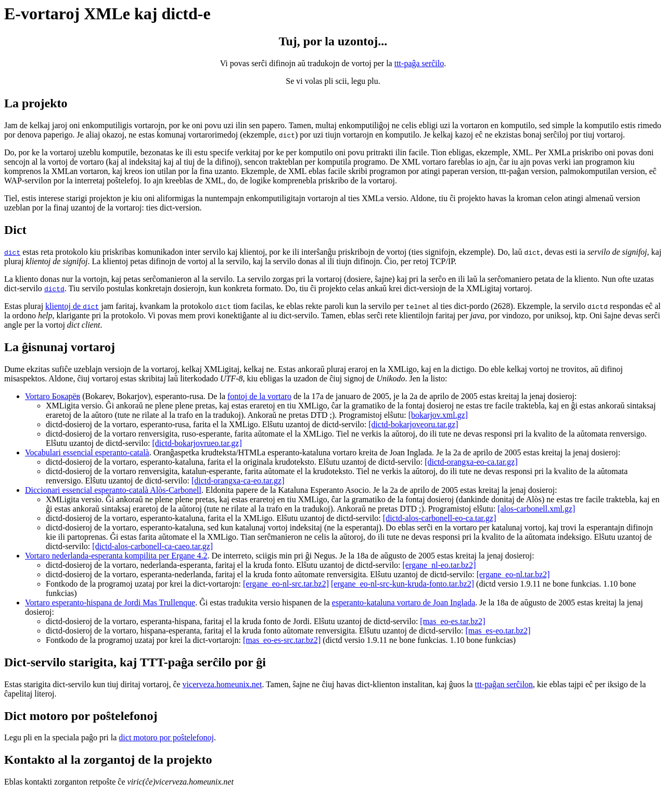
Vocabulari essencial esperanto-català (87, 452)
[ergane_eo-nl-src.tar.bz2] (286, 583)
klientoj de (72, 306)
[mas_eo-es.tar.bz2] (452, 621)
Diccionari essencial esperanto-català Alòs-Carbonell (113, 490)
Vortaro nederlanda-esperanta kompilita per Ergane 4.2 (116, 555)
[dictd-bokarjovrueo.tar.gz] (196, 443)
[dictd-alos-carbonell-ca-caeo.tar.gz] (152, 546)
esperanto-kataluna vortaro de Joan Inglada (403, 602)
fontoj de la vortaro (259, 396)
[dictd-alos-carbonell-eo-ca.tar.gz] (439, 518)
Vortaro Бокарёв (52, 396)
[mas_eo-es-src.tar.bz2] (282, 640)
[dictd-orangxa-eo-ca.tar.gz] (471, 461)
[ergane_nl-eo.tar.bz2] (439, 565)
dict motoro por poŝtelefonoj (166, 737)
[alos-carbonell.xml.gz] (536, 508)
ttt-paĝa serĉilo (419, 63)
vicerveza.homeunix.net (222, 684)
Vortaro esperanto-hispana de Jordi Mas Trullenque (110, 602)
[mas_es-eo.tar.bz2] (497, 630)
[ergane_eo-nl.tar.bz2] (513, 574)
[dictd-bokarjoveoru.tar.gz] (413, 424)
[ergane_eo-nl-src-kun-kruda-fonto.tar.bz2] (402, 583)
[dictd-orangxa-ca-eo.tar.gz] (238, 480)
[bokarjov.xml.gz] (438, 415)
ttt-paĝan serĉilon (504, 684)
